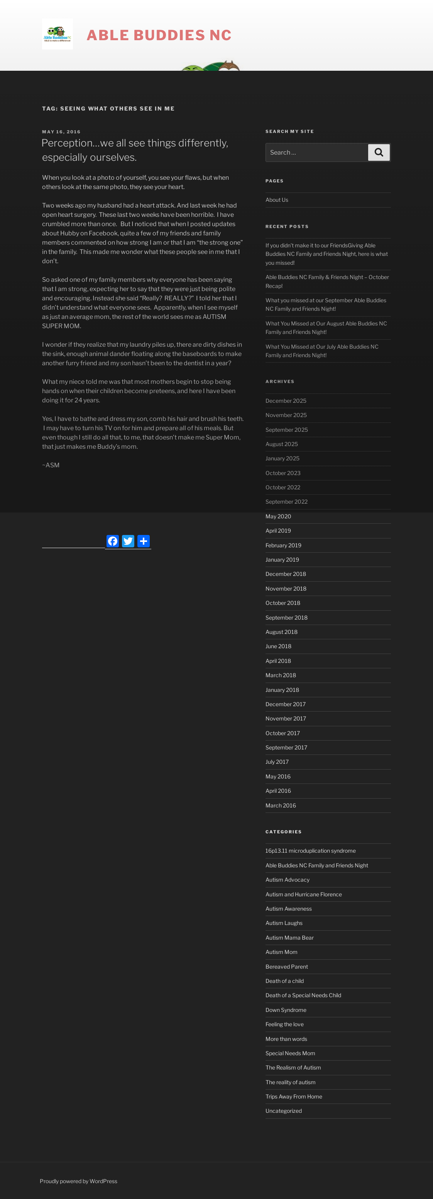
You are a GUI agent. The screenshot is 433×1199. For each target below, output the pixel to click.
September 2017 (286, 747)
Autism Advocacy (288, 879)
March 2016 (281, 805)
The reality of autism (291, 1082)
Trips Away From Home (294, 1096)
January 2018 (282, 689)
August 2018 (282, 631)
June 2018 (278, 646)
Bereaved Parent (287, 966)
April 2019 (278, 530)
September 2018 (287, 617)
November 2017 (286, 718)
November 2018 (286, 588)
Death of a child (285, 981)
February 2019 (283, 545)
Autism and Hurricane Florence (304, 894)
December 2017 (286, 704)
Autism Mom (282, 952)
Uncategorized (284, 1110)
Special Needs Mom (290, 1053)
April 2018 (278, 660)
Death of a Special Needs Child (303, 995)
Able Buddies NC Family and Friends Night (317, 865)
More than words (286, 1039)
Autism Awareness (289, 908)
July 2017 (277, 761)
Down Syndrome (286, 1010)
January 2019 (282, 559)
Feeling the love (285, 1024)
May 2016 (278, 776)
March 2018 (281, 675)
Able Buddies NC (159, 35)
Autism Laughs (284, 923)
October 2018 (283, 603)
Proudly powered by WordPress (78, 1181)
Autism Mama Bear (290, 937)
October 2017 (283, 733)
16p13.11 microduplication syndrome (311, 850)
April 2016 (278, 790)
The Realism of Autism (293, 1067)
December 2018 (286, 574)
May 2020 (278, 516)
